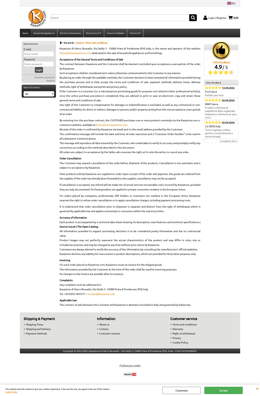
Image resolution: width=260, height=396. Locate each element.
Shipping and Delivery (38, 328)
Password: (29, 59)
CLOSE (257, 388)
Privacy (177, 338)
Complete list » (228, 141)
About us (104, 324)
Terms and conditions (185, 324)
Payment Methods (36, 333)
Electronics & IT (93, 33)
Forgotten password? (44, 77)
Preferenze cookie (130, 365)
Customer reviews (109, 333)
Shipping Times (34, 324)
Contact (104, 328)
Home (25, 33)
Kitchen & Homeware (70, 33)
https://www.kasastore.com (75, 53)
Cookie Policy (11, 391)
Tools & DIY (135, 33)
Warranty (178, 328)
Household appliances (44, 33)
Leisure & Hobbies (115, 33)
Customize (182, 390)
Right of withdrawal (184, 333)
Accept (224, 390)
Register (51, 80)
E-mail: (27, 49)
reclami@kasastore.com (101, 293)
